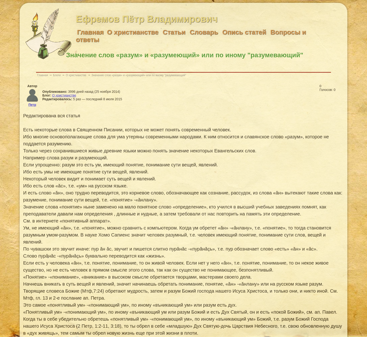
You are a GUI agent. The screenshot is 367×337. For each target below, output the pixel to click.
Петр (32, 105)
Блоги (57, 75)
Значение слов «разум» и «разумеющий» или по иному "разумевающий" (139, 75)
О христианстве (76, 75)
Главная (42, 75)
